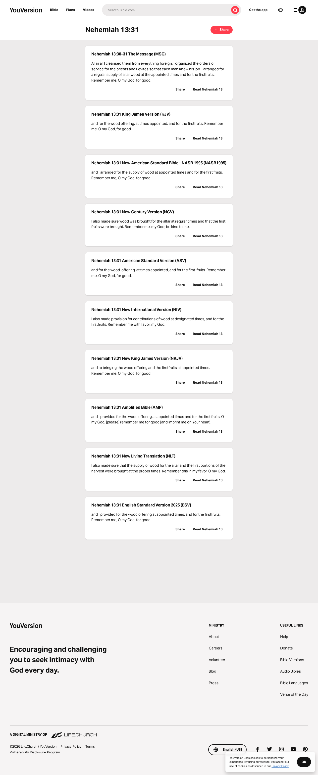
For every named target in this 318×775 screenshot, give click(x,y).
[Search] (165, 10)
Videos (88, 10)
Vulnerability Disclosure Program (35, 752)
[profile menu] (298, 10)
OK (304, 762)
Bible (54, 10)
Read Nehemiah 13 (208, 89)
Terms (90, 746)
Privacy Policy (70, 746)
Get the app (258, 10)
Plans (70, 10)
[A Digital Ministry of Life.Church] (159, 732)
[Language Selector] (280, 10)
